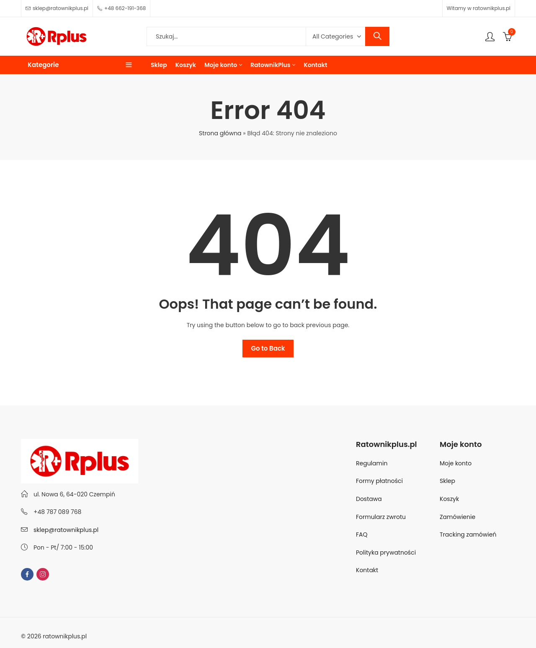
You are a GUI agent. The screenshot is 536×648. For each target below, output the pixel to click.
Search (377, 36)
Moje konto (456, 463)
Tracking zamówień (468, 534)
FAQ (362, 534)
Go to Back (268, 348)
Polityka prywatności (386, 552)
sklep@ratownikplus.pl (66, 530)
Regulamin (371, 463)
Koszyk (449, 499)
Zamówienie (457, 517)
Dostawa (369, 499)
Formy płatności (380, 481)
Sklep (447, 481)
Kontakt (367, 570)
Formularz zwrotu (381, 517)
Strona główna (220, 133)
